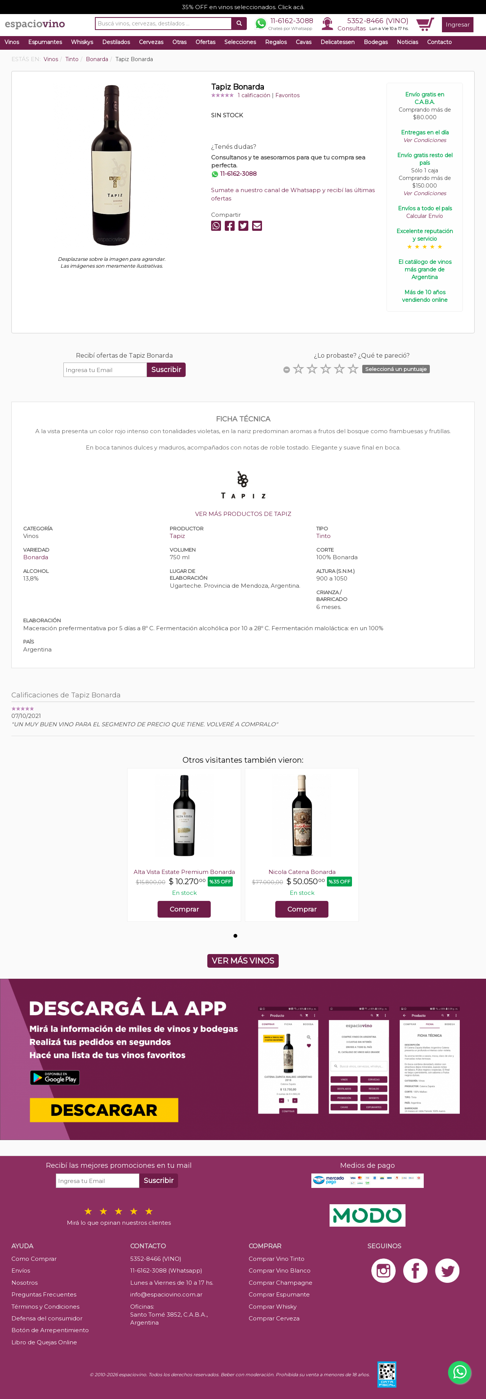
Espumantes (45, 42)
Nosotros (24, 1282)
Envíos (20, 1270)
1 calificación (254, 95)
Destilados (116, 42)
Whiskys (82, 42)
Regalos (276, 42)
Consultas (352, 28)
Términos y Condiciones (45, 1306)
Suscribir (166, 370)
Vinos (12, 42)
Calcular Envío (424, 216)
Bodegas (376, 42)
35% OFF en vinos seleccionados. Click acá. (243, 7)
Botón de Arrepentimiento (50, 1330)
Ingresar (458, 24)
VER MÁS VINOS (243, 960)
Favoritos (287, 95)
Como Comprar (34, 1258)
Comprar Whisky (273, 1306)
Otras (179, 42)
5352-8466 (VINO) (378, 21)
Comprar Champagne (280, 1282)
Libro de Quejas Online (44, 1342)
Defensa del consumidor (46, 1318)
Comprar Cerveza (274, 1318)
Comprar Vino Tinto (277, 1258)
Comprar (184, 909)
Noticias (407, 42)
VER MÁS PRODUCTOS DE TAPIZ (243, 513)
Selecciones (240, 42)
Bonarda (35, 557)
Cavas (303, 42)
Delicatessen (337, 42)
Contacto (439, 42)
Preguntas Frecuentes (43, 1294)
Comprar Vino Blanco (280, 1270)
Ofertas (205, 42)
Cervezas (151, 42)
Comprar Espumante (279, 1294)
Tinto (323, 535)
